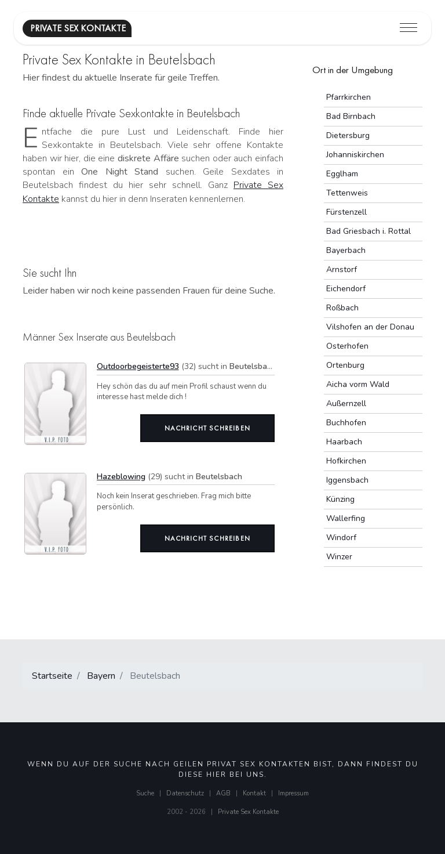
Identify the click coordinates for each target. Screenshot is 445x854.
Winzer (339, 556)
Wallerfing (345, 518)
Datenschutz (185, 793)
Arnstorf (341, 269)
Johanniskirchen (355, 154)
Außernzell (346, 403)
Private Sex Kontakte (248, 812)
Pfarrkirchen (348, 97)
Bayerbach (346, 250)
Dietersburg (348, 135)
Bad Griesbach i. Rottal (368, 231)
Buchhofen (346, 422)
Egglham (342, 173)
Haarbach (344, 441)
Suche (145, 793)
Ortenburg (345, 365)
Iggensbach (347, 480)
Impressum (293, 793)
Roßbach (342, 307)
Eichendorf (346, 288)
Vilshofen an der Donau (370, 326)
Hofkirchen (346, 460)
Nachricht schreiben (207, 428)
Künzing (340, 499)
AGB (223, 793)
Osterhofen (347, 346)
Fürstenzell (346, 212)
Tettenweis (347, 192)
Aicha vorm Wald (357, 384)
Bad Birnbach (350, 116)
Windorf (341, 537)
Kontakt (254, 793)
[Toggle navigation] (408, 28)
